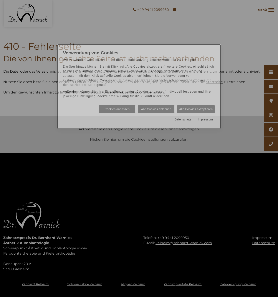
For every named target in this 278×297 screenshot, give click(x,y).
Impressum (205, 119)
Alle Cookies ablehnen (156, 109)
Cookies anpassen (116, 109)
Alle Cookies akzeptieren (196, 109)
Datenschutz (182, 119)
